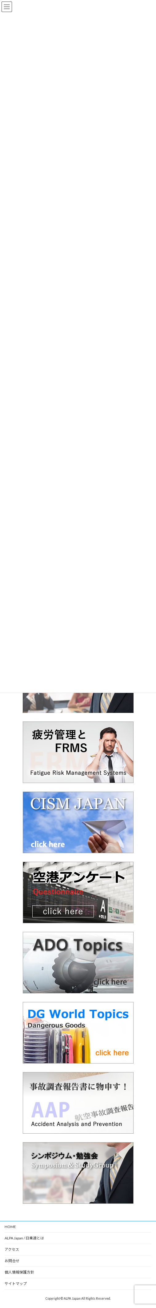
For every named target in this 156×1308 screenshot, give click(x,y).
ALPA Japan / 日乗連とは (24, 1238)
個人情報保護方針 (19, 1272)
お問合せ (12, 1260)
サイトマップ (16, 1283)
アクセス (12, 1249)
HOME (10, 1226)
